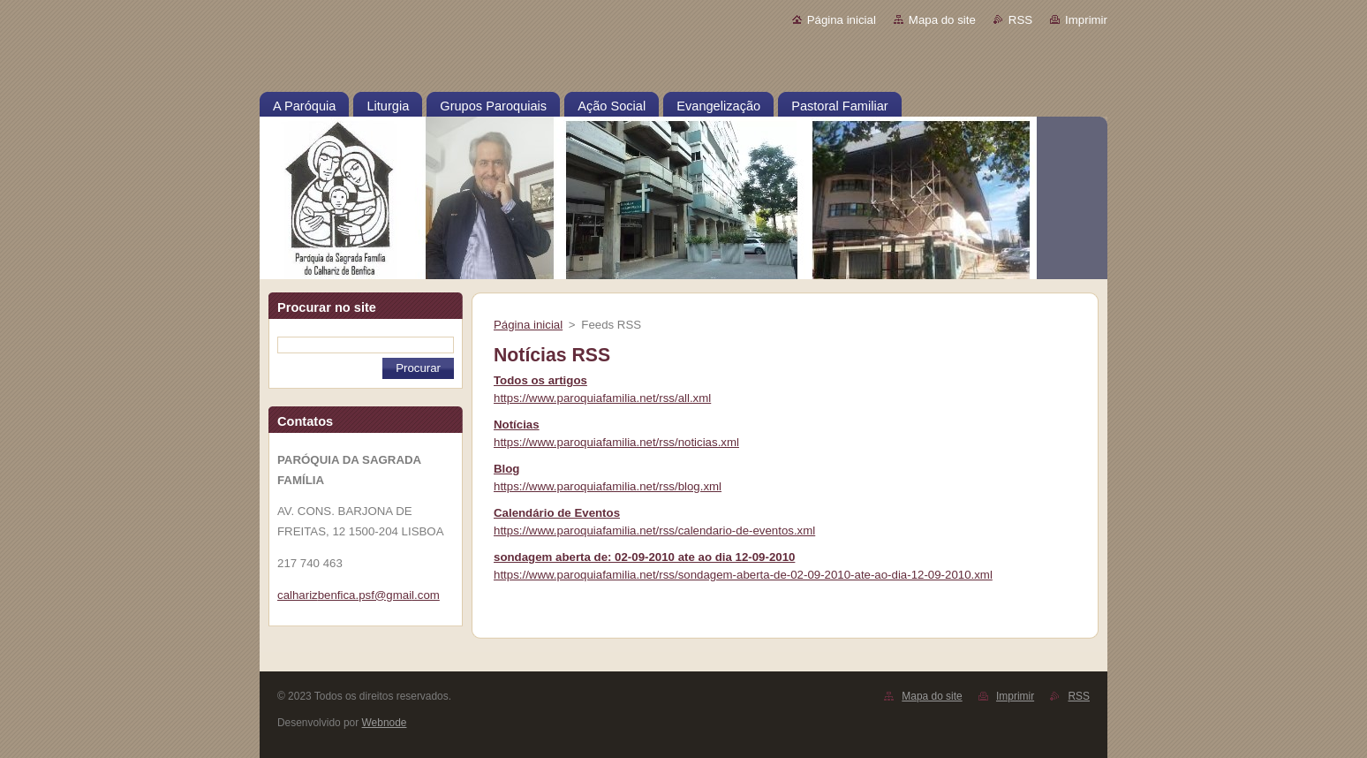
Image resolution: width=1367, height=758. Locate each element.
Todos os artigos (540, 380)
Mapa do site (942, 20)
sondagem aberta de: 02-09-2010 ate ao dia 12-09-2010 (644, 557)
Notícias (517, 424)
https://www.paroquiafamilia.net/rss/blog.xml (607, 486)
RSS (1020, 20)
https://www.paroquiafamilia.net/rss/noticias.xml (616, 442)
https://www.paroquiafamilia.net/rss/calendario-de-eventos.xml (654, 530)
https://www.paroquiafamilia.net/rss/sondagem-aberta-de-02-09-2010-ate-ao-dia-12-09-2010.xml (743, 574)
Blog (506, 468)
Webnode (384, 722)
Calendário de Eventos (557, 512)
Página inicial (841, 20)
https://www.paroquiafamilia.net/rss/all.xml (602, 398)
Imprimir (1086, 20)
